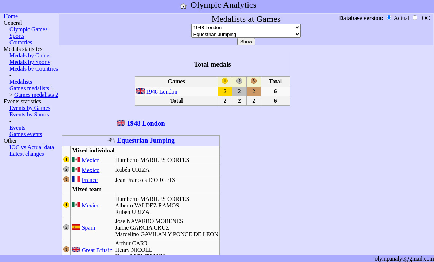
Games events (25, 134)
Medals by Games (30, 55)
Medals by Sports (29, 62)
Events (17, 127)
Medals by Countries (33, 69)
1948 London (161, 91)
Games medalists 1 (31, 88)
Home (11, 16)
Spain (88, 228)
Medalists (20, 82)
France (90, 180)
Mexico (90, 160)
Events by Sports (29, 114)
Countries (20, 42)
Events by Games (29, 108)
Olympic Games (28, 29)
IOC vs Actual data (31, 147)
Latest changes (26, 154)
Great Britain (97, 250)
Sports (16, 36)
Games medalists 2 (36, 95)
